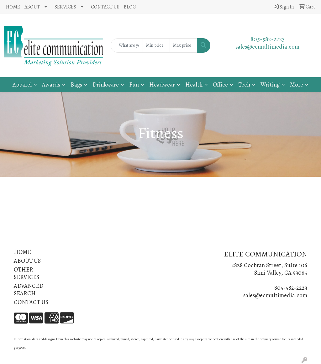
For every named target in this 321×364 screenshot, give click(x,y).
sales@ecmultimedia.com (267, 46)
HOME (13, 6)
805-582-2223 (267, 39)
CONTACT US (105, 6)
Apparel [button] (22, 84)
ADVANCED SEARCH (28, 289)
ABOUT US (27, 261)
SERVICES (65, 6)
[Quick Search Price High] (183, 45)
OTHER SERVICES (26, 273)
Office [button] (220, 84)
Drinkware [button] (105, 84)
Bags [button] (76, 84)
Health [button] (194, 84)
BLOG (130, 6)
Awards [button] (51, 84)
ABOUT (32, 6)
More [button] (296, 84)
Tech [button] (244, 84)
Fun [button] (134, 84)
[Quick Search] (127, 45)
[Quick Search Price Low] (156, 45)
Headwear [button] (162, 84)
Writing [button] (270, 84)
